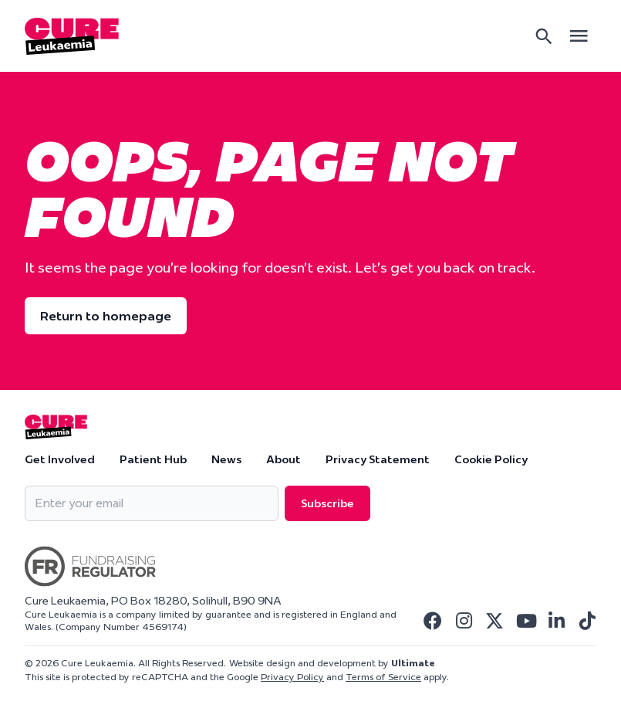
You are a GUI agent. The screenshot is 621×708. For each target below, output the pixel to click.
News (226, 459)
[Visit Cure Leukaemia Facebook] (433, 620)
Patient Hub (153, 459)
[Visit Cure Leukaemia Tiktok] (587, 620)
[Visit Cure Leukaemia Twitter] (494, 620)
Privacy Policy (292, 677)
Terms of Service (383, 677)
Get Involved (60, 459)
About (283, 459)
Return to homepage (105, 316)
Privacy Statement (378, 459)
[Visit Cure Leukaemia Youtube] (525, 620)
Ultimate (413, 663)
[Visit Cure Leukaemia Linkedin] (556, 620)
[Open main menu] (578, 35)
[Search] (544, 36)
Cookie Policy (491, 459)
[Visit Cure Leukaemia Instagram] (463, 620)
